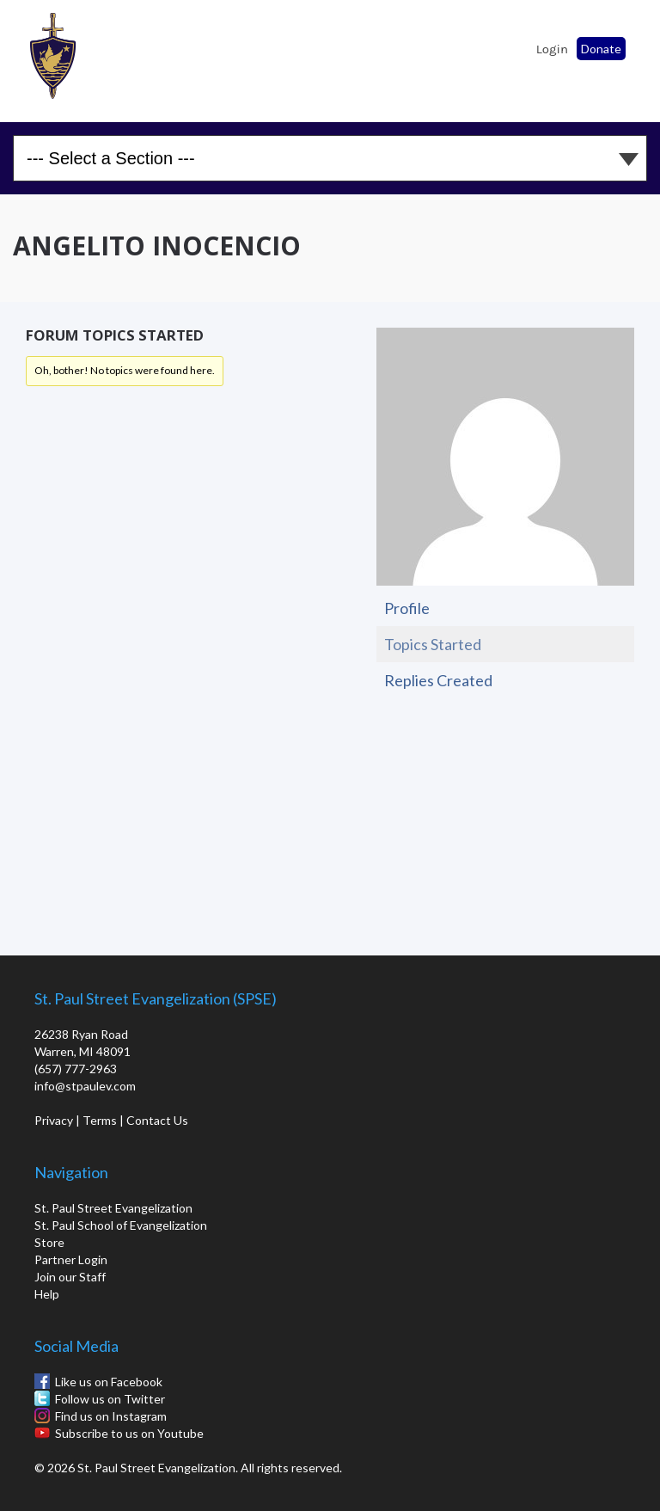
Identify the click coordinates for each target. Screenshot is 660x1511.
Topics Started (432, 644)
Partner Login (70, 1259)
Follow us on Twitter (110, 1398)
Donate (601, 48)
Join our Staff (70, 1276)
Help (46, 1294)
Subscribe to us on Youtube (129, 1433)
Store (49, 1242)
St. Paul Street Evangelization (113, 1208)
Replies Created (438, 680)
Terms (99, 1120)
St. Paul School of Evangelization (60, 56)
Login (552, 49)
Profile (407, 608)
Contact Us (157, 1120)
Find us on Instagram (111, 1416)
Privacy (53, 1120)
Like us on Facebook (108, 1381)
